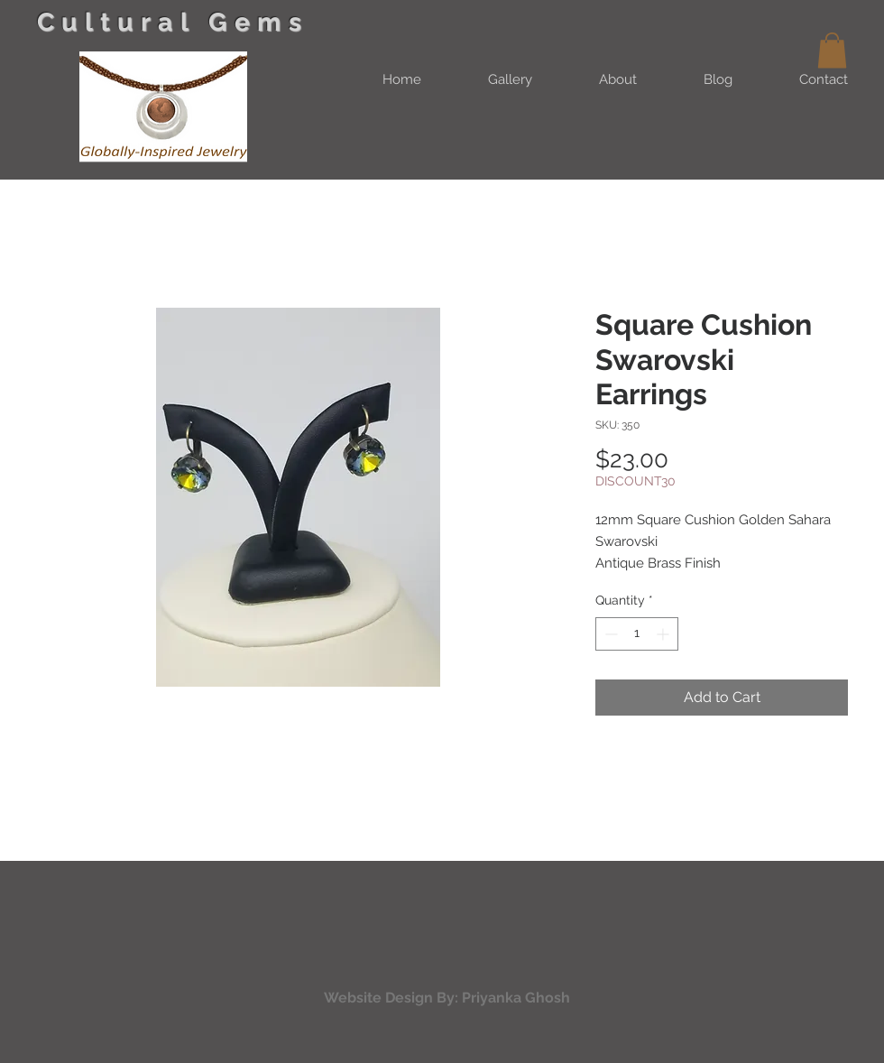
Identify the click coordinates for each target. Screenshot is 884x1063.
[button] (832, 50)
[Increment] (664, 634)
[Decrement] (609, 634)
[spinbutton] (637, 634)
